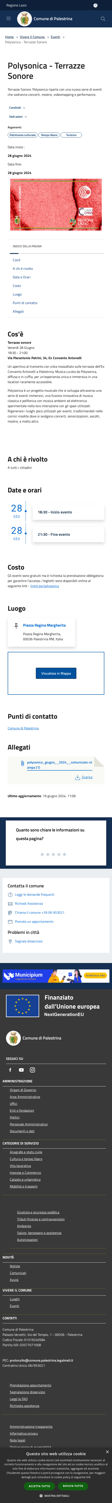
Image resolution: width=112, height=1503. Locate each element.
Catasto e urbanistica (25, 1179)
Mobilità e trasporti (24, 1186)
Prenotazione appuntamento (30, 1385)
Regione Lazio (16, 5)
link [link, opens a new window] (88, 1477)
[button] (56, 1496)
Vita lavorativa (20, 1165)
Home (9, 36)
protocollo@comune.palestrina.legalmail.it (41, 1360)
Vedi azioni (18, 116)
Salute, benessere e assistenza (39, 1232)
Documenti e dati (22, 1131)
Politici (15, 1117)
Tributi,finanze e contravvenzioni (41, 1219)
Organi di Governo (23, 1089)
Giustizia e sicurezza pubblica (38, 1212)
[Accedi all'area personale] (95, 5)
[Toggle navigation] (8, 18)
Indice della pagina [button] (27, 246)
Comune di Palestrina (23, 728)
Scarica (83, 777)
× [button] (107, 1452)
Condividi (18, 107)
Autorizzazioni (27, 1239)
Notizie (15, 1266)
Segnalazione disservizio (27, 1392)
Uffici (13, 1103)
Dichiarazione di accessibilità (30, 1447)
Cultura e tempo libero (26, 1158)
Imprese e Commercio (25, 1172)
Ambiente (24, 1225)
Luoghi (15, 1299)
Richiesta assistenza (24, 1405)
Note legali (17, 1440)
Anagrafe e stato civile (26, 1152)
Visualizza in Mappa (56, 673)
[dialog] (56, 1475)
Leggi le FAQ (19, 1398)
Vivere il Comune (32, 36)
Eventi (55, 36)
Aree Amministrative (25, 1096)
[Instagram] (32, 1070)
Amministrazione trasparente (31, 1426)
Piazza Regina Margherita (44, 625)
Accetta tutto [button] (39, 1486)
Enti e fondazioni (22, 1110)
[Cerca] (103, 18)
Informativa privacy (24, 1433)
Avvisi (14, 1279)
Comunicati (18, 1272)
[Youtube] (21, 1070)
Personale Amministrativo (29, 1124)
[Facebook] (10, 1070)
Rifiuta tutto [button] (73, 1486)
